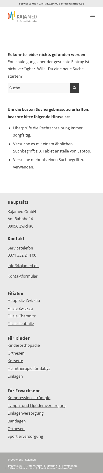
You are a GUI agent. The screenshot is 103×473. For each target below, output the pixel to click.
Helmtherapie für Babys (29, 368)
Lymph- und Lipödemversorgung (37, 405)
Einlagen (15, 376)
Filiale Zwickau (20, 308)
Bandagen (17, 421)
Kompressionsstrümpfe (29, 397)
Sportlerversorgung (25, 436)
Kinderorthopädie (24, 345)
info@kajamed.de (72, 3)
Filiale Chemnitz (22, 316)
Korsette (15, 360)
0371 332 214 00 (48, 3)
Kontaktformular (23, 276)
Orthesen (16, 353)
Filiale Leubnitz (21, 323)
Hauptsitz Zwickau (24, 300)
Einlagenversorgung (26, 413)
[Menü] (92, 16)
